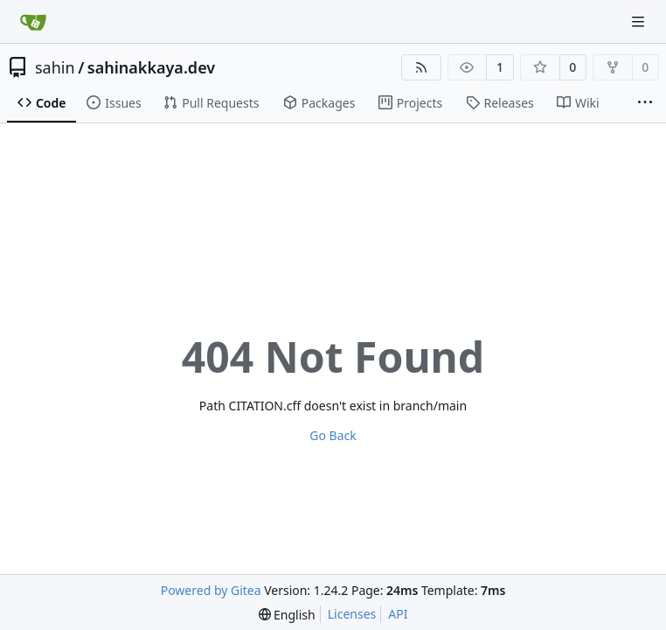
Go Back (332, 435)
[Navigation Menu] (639, 21)
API (397, 614)
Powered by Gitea (211, 590)
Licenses (352, 614)
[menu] (287, 614)
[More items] (645, 103)
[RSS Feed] (421, 67)
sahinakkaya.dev (151, 67)
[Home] (33, 22)
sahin (55, 67)
